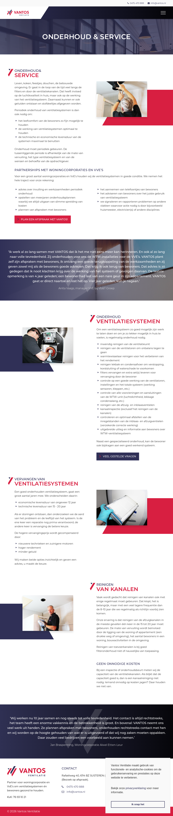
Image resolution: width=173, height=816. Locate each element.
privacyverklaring (136, 788)
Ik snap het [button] (137, 804)
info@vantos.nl (158, 3)
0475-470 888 (137, 3)
